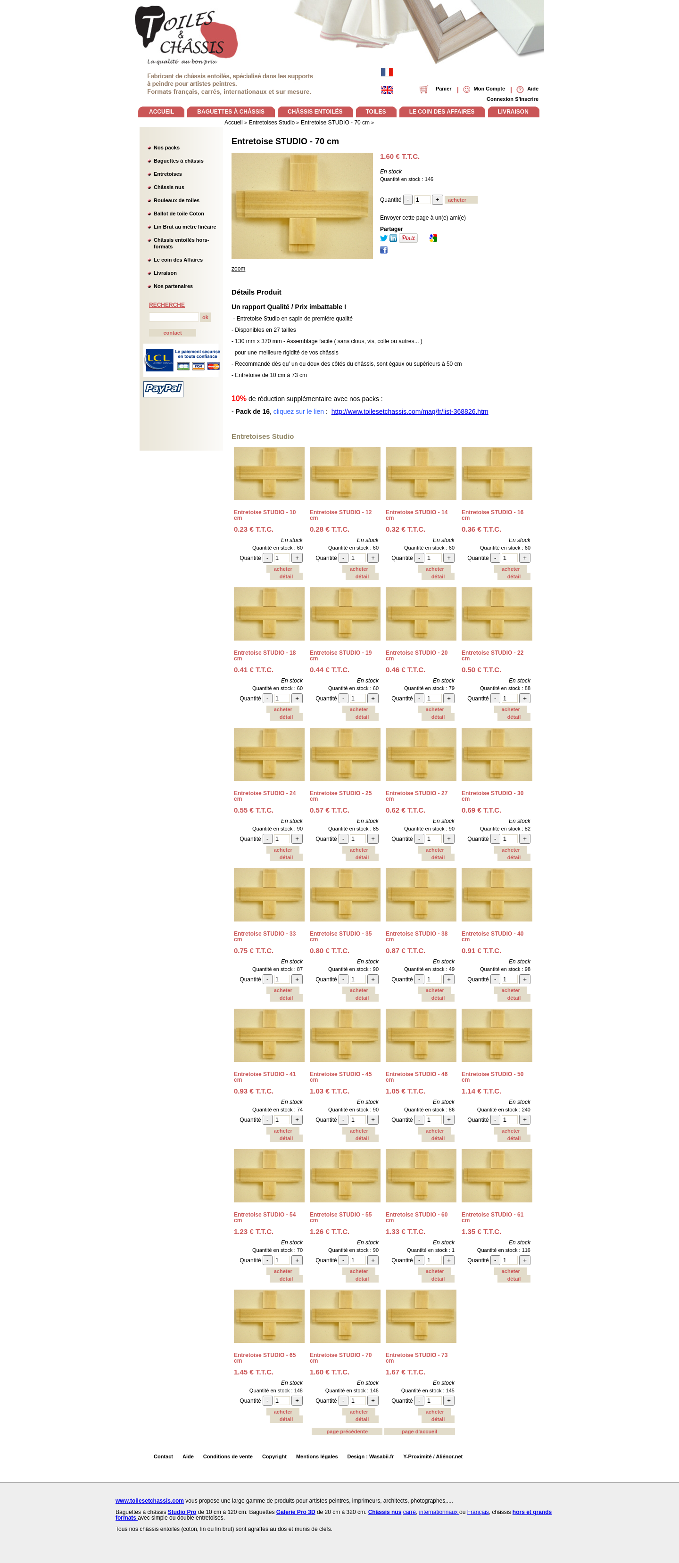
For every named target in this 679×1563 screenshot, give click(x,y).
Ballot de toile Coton (179, 213)
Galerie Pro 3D (295, 1512)
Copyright (274, 1456)
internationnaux (439, 1512)
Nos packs (167, 147)
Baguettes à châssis (179, 161)
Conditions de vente (228, 1456)
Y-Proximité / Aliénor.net (433, 1456)
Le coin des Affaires (178, 260)
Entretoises (168, 174)
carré (409, 1512)
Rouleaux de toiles (176, 200)
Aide (188, 1456)
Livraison (165, 273)
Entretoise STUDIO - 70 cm (285, 141)
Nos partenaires (173, 286)
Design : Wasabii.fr (371, 1456)
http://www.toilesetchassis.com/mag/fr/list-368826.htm (410, 411)
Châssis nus (169, 187)
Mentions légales (317, 1456)
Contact (163, 1456)
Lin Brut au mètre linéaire (185, 227)
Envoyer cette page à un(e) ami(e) (423, 217)
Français (478, 1512)
